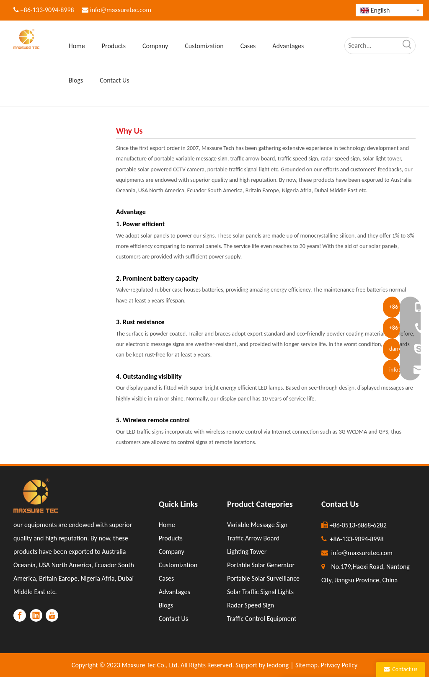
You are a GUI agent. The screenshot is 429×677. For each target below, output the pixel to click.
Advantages (174, 592)
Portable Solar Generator (261, 565)
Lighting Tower (246, 552)
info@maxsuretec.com (120, 10)
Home (167, 525)
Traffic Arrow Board (253, 538)
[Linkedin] (36, 615)
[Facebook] (19, 615)
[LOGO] (35, 495)
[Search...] (372, 46)
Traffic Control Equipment (261, 619)
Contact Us (173, 619)
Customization (178, 565)
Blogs (166, 605)
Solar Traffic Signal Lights (260, 592)
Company (171, 552)
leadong (278, 665)
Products (171, 538)
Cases (166, 578)
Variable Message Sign (257, 525)
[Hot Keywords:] (407, 46)
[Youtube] (52, 615)
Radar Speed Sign (250, 605)
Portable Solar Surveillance (263, 578)
